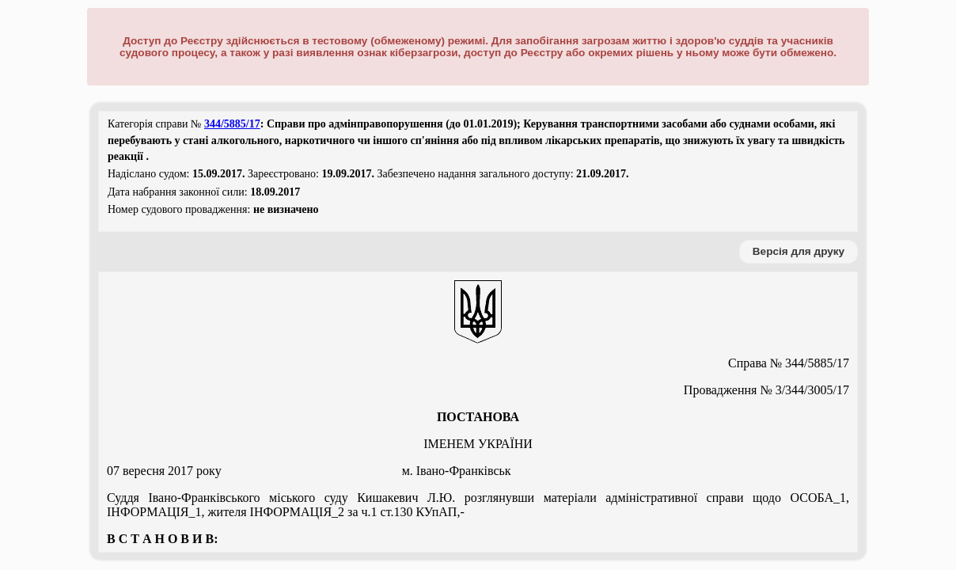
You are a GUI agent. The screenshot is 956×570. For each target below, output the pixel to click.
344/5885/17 (232, 124)
